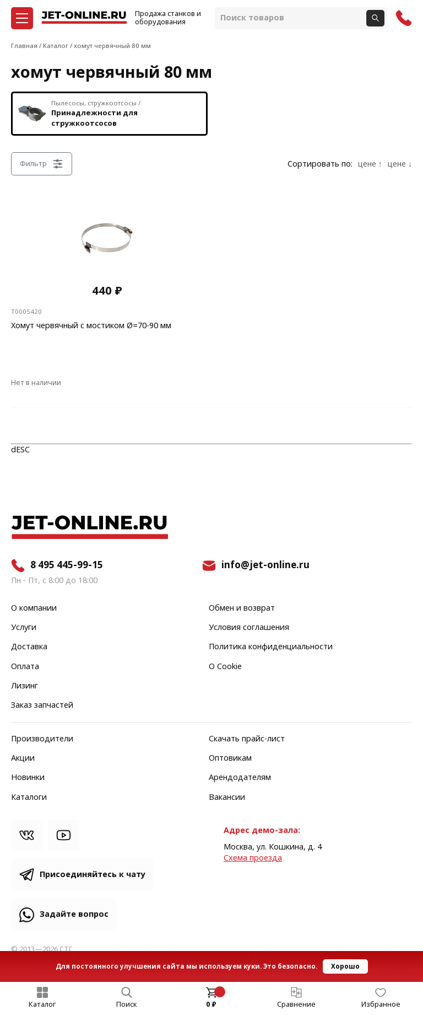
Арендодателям (240, 777)
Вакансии (227, 797)
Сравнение (296, 1004)
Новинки (28, 777)
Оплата (25, 666)
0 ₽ (211, 1004)
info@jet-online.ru (265, 565)
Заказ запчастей (42, 705)
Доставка (29, 647)
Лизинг (24, 686)
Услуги (23, 627)
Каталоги (29, 797)
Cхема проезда (253, 858)
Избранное (380, 1004)
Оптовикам (230, 758)
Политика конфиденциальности (271, 647)
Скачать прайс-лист (247, 739)
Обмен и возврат (242, 608)
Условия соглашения (249, 627)
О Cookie (225, 666)
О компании (34, 608)
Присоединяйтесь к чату (92, 874)
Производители (42, 739)
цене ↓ (400, 164)
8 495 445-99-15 (66, 565)
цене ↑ (370, 164)
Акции (23, 758)
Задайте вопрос (74, 914)
